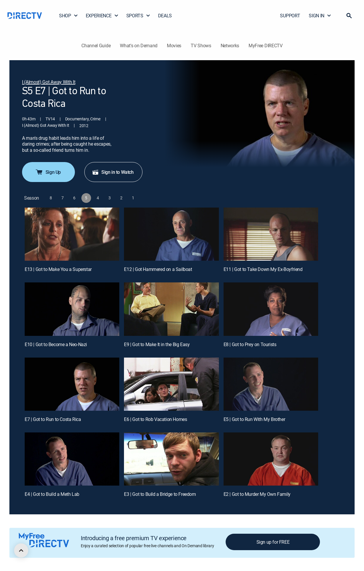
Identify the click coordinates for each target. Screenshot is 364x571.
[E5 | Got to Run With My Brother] (271, 384)
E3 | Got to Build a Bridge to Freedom (160, 494)
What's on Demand (138, 45)
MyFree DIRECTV (266, 45)
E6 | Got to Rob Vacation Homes (155, 419)
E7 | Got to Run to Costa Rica (53, 419)
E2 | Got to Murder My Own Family (257, 494)
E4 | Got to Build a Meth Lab (52, 494)
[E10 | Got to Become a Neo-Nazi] (72, 309)
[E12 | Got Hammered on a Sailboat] (171, 234)
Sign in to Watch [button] (113, 172)
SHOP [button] (68, 15)
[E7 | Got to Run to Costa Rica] (72, 384)
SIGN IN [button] (320, 15)
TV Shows (201, 45)
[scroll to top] (21, 550)
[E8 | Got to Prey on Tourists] (271, 309)
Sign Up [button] (48, 172)
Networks (230, 45)
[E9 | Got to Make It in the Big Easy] (171, 309)
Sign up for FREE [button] (273, 542)
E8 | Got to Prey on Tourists (250, 344)
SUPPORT (290, 15)
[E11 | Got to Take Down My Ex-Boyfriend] (271, 234)
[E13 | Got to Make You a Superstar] (72, 234)
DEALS (165, 15)
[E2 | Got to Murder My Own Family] (271, 459)
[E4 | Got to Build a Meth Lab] (72, 459)
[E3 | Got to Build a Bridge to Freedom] (171, 459)
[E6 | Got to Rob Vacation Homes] (171, 384)
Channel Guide (95, 45)
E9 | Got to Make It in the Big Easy (156, 344)
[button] (349, 15)
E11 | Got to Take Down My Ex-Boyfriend (263, 269)
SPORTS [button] (138, 15)
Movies (174, 45)
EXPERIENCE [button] (102, 15)
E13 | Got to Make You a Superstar (58, 269)
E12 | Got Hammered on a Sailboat (158, 269)
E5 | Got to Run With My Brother (254, 419)
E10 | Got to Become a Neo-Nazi (56, 344)
